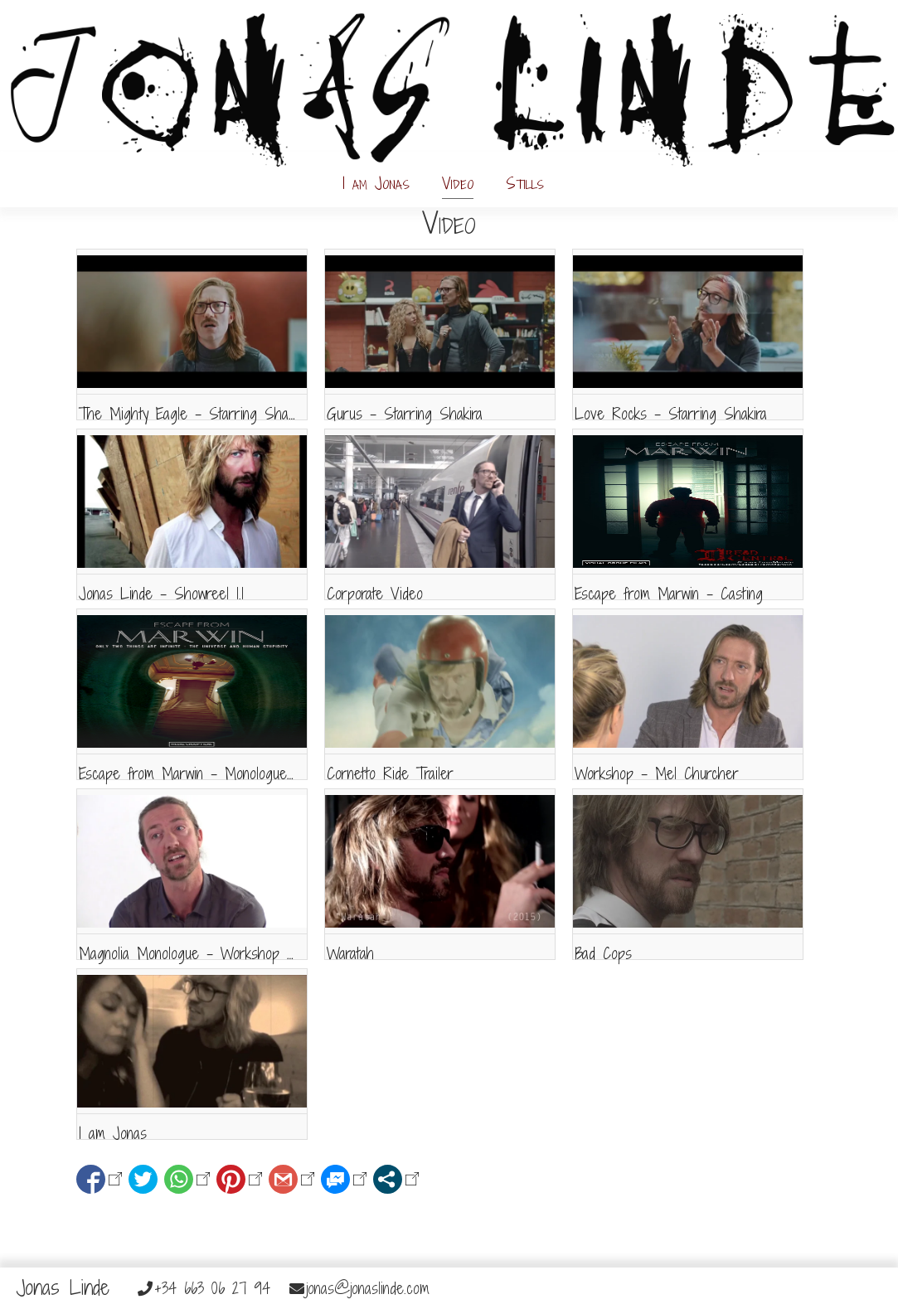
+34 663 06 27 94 (204, 1288)
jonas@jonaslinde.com (359, 1288)
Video (457, 183)
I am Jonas (376, 183)
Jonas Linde (63, 1287)
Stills (525, 183)
